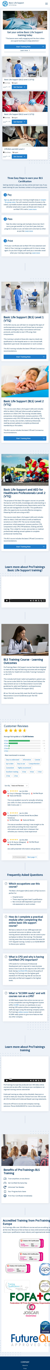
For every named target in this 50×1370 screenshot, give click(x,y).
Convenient (10, 768)
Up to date (10, 764)
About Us (25, 1365)
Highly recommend (24, 768)
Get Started (18, 87)
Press (25, 1368)
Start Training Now (23, 47)
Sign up (6, 200)
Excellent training (12, 772)
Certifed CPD (22, 971)
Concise (37, 760)
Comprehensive (34, 764)
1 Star (6, 751)
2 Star (6, 748)
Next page (32, 857)
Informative (27, 760)
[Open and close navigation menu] (46, 3)
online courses (23, 1012)
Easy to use (21, 764)
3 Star (6, 746)
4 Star (6, 743)
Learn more (24, 50)
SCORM (16, 1005)
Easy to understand (12, 760)
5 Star (6, 741)
